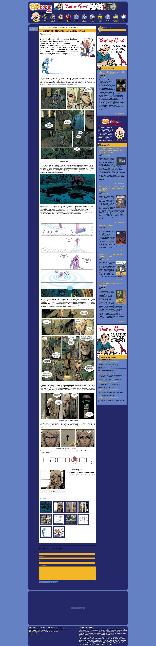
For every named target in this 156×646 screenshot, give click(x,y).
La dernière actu (107, 69)
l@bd (80, 470)
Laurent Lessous (105, 155)
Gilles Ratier (104, 77)
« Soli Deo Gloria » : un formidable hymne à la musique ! (112, 73)
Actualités (45, 17)
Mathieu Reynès (67, 346)
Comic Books (100, 18)
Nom (40, 552)
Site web (41, 561)
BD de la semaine (53, 18)
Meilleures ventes (68, 18)
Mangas (108, 17)
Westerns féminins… (107, 225)
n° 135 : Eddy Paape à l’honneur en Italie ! (110, 255)
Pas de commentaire (33, 29)
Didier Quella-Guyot (106, 229)
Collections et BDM (115, 18)
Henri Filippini (104, 193)
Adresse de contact (44, 556)
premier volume (47, 299)
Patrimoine (60, 17)
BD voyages (92, 18)
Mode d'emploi (33, 634)
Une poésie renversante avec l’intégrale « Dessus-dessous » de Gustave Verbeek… (111, 150)
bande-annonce (82, 424)
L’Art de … (76, 17)
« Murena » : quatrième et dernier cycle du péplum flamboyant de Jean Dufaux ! (111, 188)
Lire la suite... (119, 113)
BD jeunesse (84, 18)
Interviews (123, 17)
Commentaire (42, 565)
